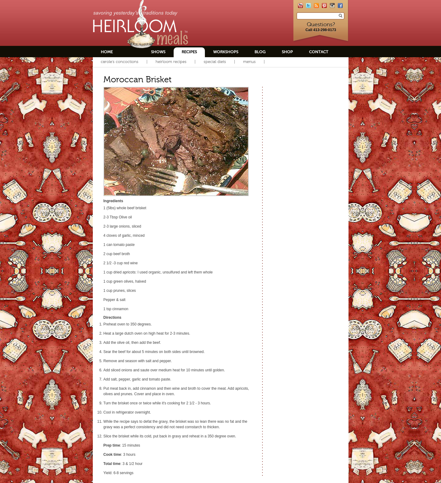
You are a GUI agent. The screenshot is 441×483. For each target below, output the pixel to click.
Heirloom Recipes (171, 61)
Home (107, 52)
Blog (260, 52)
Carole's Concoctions (119, 61)
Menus (249, 61)
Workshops (225, 52)
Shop (287, 52)
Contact (318, 52)
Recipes (189, 52)
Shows (158, 52)
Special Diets (215, 61)
